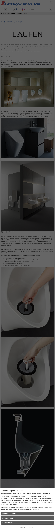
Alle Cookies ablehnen (8, 518)
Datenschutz (31, 527)
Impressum (23, 527)
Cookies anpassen (7, 522)
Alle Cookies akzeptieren (9, 513)
